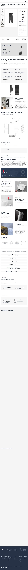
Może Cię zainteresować (24, 39)
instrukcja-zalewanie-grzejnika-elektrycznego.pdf (18, 302)
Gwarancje (15, 557)
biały (19, 32)
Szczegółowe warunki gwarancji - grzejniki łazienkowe (19, 288)
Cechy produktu (8, 39)
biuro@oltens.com (4, 557)
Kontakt (9, 558)
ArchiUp (25, 557)
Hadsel (20, 558)
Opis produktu (3, 39)
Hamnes (20, 557)
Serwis (9, 560)
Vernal (20, 559)
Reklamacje (15, 558)
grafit (19, 34)
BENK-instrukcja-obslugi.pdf (7, 302)
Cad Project (25, 558)
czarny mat (22, 32)
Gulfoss (20, 561)
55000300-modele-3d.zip (7, 300)
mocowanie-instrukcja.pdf (17, 300)
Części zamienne (16, 559)
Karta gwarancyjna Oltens (7, 288)
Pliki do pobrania (17, 39)
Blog (9, 559)
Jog (19, 560)
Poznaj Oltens (10, 557)
